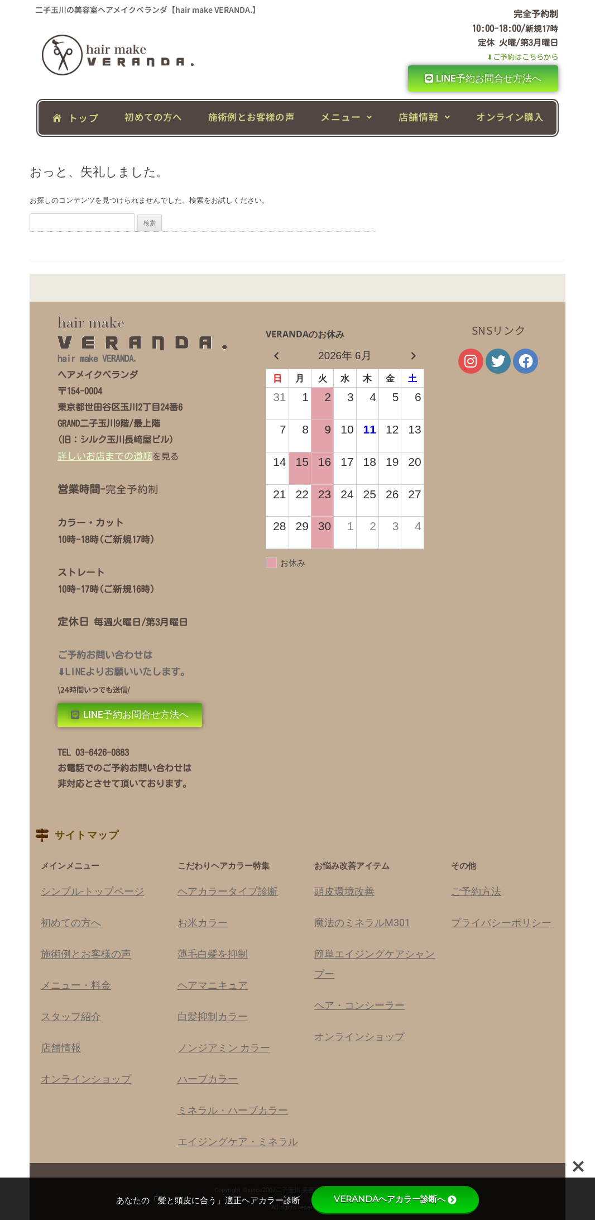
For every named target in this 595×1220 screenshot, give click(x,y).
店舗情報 (424, 116)
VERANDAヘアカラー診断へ (395, 1199)
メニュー (346, 116)
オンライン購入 (509, 116)
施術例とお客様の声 (251, 116)
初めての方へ (153, 116)
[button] (347, 117)
